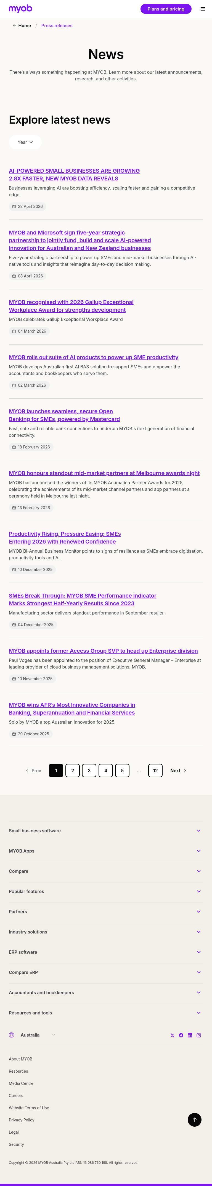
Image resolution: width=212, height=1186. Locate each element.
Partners (18, 911)
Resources (18, 1071)
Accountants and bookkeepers (41, 992)
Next (178, 770)
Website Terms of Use (29, 1107)
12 (155, 770)
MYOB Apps (22, 851)
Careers (16, 1095)
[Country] (36, 1035)
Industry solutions (28, 932)
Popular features (26, 891)
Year (25, 142)
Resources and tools (30, 1013)
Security (16, 1144)
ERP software (23, 952)
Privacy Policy (22, 1120)
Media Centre (21, 1083)
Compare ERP (23, 972)
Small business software (35, 830)
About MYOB (20, 1059)
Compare (18, 871)
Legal (14, 1132)
